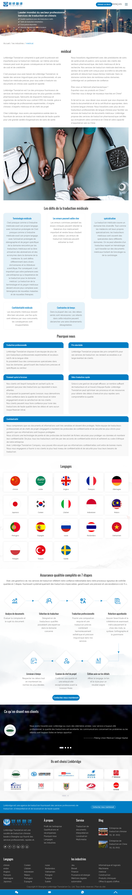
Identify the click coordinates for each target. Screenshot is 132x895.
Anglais (66, 490)
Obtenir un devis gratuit (104, 5)
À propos (48, 824)
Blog (101, 824)
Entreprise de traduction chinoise (118, 833)
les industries (18, 43)
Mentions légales (79, 882)
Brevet (74, 872)
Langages (66, 466)
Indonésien (91, 514)
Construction (104, 879)
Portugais (15, 538)
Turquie (41, 562)
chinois (15, 490)
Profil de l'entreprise (53, 830)
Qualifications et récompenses (51, 835)
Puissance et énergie (80, 879)
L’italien (66, 514)
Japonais (15, 514)
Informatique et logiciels (110, 869)
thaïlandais (91, 538)
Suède (66, 562)
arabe (40, 490)
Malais (116, 514)
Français (116, 4)
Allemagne (117, 490)
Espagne (40, 538)
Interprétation (82, 837)
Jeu (72, 869)
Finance (74, 875)
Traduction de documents (82, 832)
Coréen (40, 514)
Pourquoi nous (50, 840)
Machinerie (103, 872)
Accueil (6, 43)
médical (29, 43)
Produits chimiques (107, 882)
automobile (76, 885)
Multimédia (81, 843)
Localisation (81, 840)
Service (80, 824)
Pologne (15, 562)
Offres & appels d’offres (109, 885)
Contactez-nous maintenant (66, 701)
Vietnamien (116, 538)
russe (66, 538)
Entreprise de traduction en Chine (118, 846)
